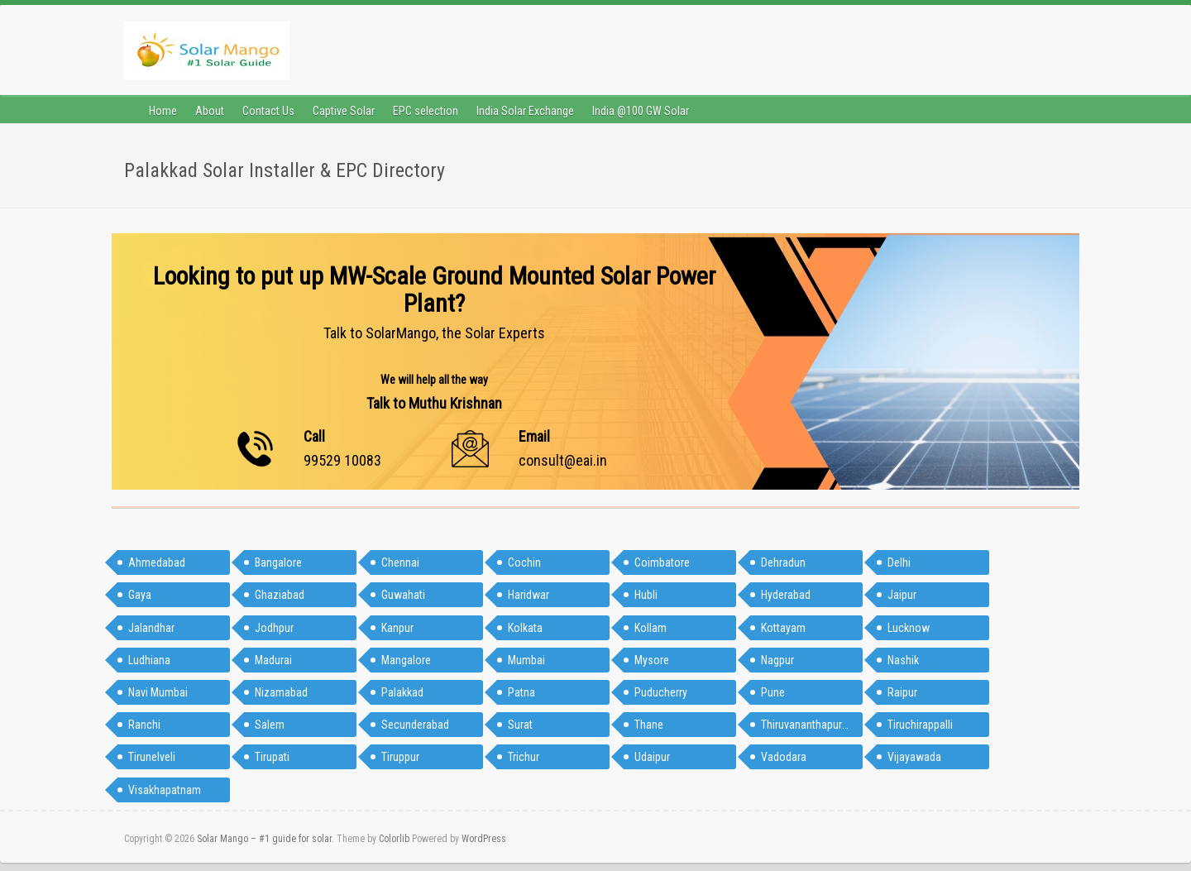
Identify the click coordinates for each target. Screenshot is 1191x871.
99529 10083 (342, 460)
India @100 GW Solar (640, 110)
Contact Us (268, 110)
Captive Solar (344, 110)
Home (163, 110)
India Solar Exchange (525, 110)
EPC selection (425, 110)
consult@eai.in (563, 460)
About (209, 110)
